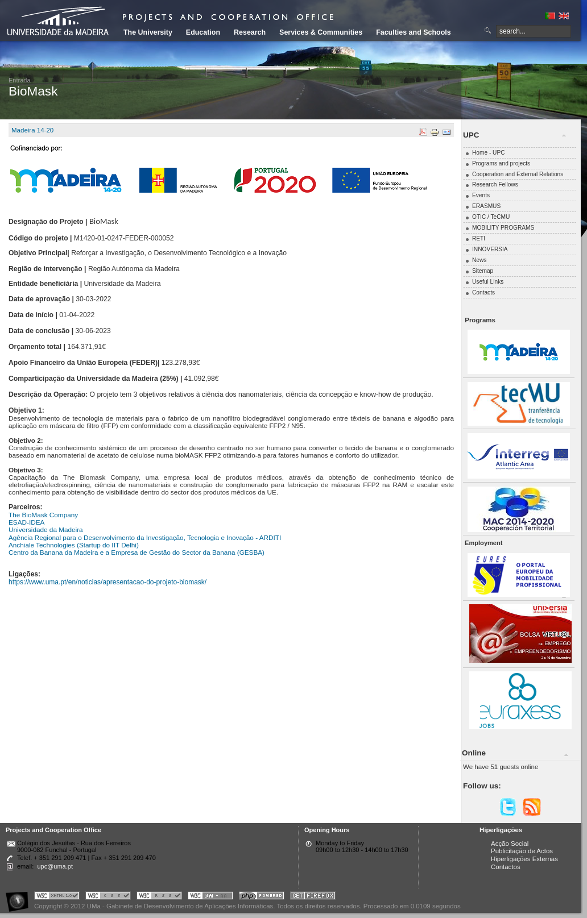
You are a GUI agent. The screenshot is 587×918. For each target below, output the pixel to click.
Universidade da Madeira (46, 529)
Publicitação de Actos (522, 851)
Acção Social (509, 843)
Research (250, 32)
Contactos (505, 866)
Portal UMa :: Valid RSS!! (159, 897)
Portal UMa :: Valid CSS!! (108, 897)
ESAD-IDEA (26, 522)
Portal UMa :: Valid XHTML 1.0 (57, 897)
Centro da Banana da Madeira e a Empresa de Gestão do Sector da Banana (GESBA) (136, 552)
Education (203, 32)
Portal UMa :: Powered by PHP (261, 897)
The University (147, 32)
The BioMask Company (43, 514)
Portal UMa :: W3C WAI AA (210, 897)
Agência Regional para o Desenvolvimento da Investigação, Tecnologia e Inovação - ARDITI (145, 537)
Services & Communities (320, 32)
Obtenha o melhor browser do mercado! (313, 897)
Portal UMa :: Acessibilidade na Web (20, 897)
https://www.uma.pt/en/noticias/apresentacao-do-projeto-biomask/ (107, 582)
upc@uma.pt (55, 866)
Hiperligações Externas (524, 858)
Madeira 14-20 (32, 130)
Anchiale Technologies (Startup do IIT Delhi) (74, 545)
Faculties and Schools (413, 32)
